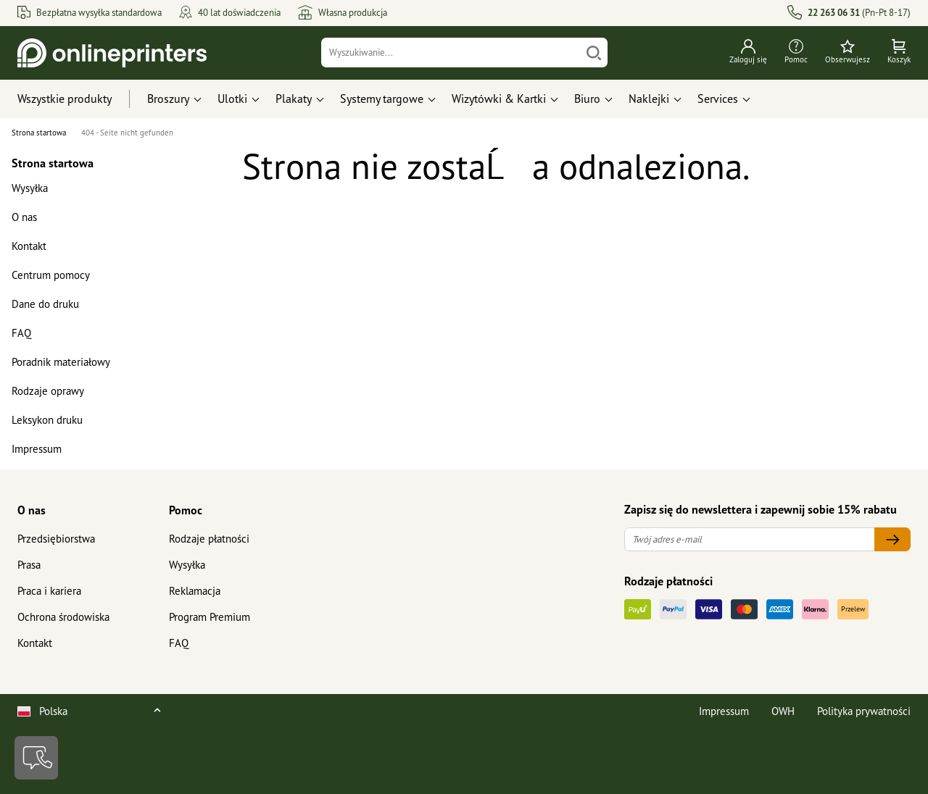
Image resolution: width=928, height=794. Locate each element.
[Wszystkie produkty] (77, 99)
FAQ (21, 333)
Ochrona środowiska (63, 617)
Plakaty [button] (294, 98)
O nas (24, 217)
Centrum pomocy (51, 275)
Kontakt (29, 246)
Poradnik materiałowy (61, 362)
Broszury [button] (168, 98)
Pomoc (185, 510)
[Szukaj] (594, 52)
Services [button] (717, 98)
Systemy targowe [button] (381, 98)
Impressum (37, 449)
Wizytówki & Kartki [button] (499, 98)
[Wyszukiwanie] (451, 52)
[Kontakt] (36, 758)
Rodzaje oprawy (48, 391)
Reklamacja (194, 591)
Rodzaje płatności (209, 539)
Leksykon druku (47, 420)
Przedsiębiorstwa (56, 539)
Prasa (29, 565)
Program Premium (209, 617)
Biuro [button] (587, 98)
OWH (783, 711)
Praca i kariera (49, 591)
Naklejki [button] (649, 98)
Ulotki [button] (232, 98)
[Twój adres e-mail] (749, 539)
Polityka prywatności (864, 711)
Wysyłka (30, 188)
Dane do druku (45, 304)
